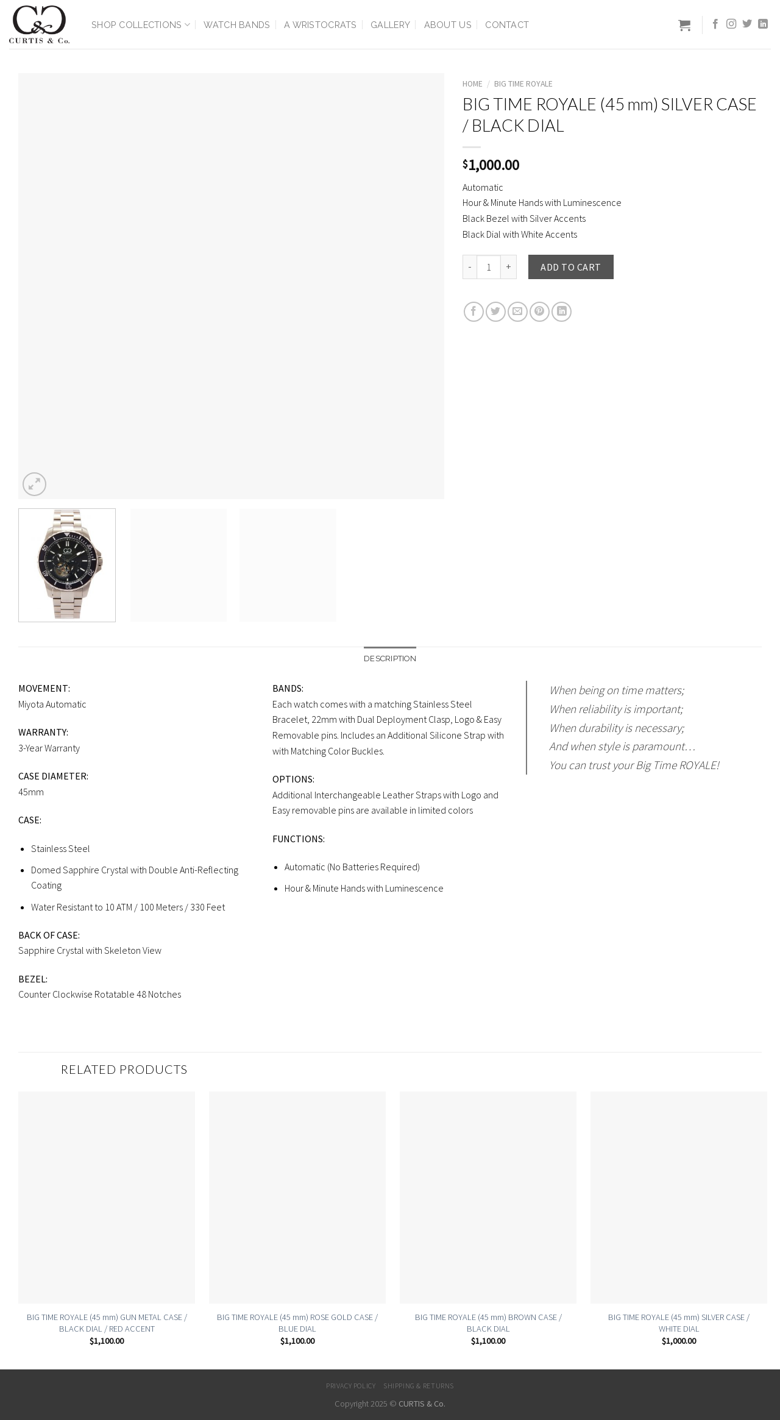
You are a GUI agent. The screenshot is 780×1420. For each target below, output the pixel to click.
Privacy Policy (351, 1385)
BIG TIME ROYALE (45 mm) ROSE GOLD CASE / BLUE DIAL (297, 1323)
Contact (507, 25)
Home (473, 84)
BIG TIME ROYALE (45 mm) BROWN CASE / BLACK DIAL (488, 1323)
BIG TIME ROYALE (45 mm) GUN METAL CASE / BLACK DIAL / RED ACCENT (107, 1323)
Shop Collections (140, 24)
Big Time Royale (523, 84)
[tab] (390, 659)
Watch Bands (237, 25)
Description (390, 658)
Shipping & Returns (418, 1385)
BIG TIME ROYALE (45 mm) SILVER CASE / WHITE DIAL (679, 1323)
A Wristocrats (320, 25)
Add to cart (571, 267)
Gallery (390, 25)
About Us (448, 25)
